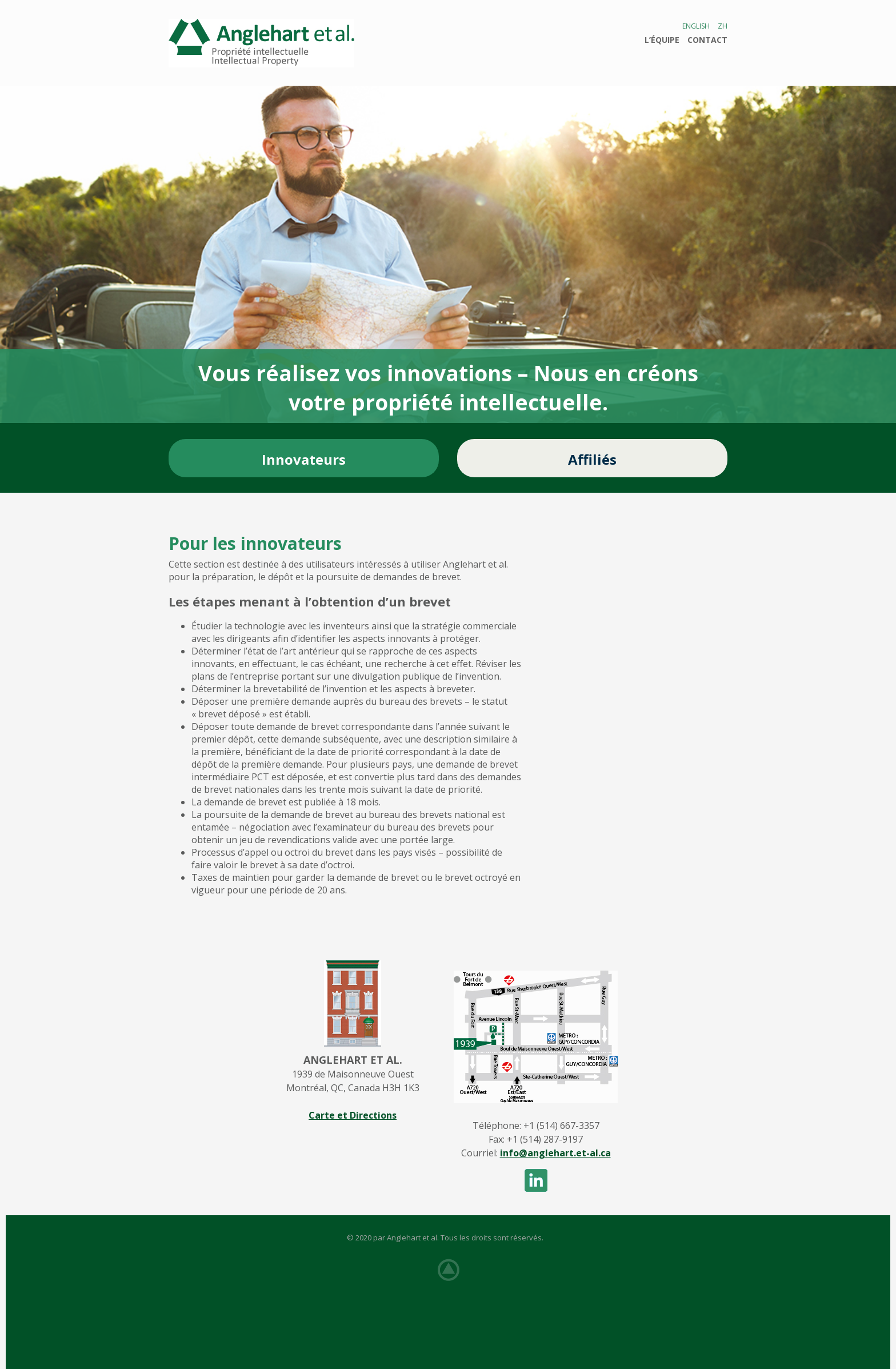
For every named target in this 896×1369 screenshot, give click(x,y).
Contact (707, 39)
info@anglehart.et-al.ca (555, 1153)
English (696, 26)
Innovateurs (304, 459)
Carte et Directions (353, 1115)
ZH (722, 26)
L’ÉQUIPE (662, 39)
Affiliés (592, 459)
